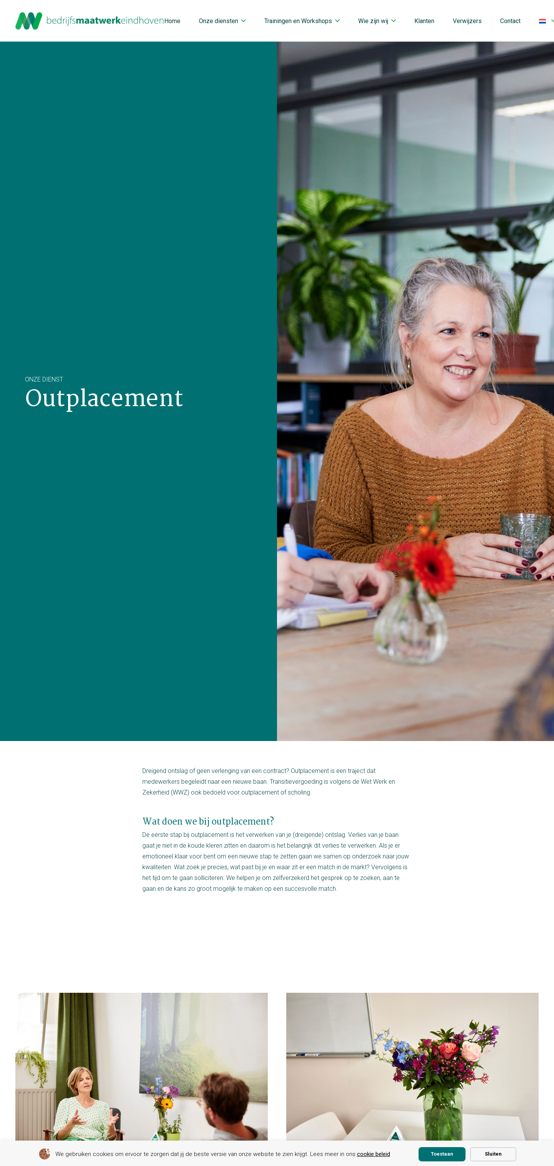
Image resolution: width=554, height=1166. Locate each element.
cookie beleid (373, 1154)
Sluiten (493, 1154)
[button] (243, 20)
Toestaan (442, 1154)
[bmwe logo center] (90, 21)
